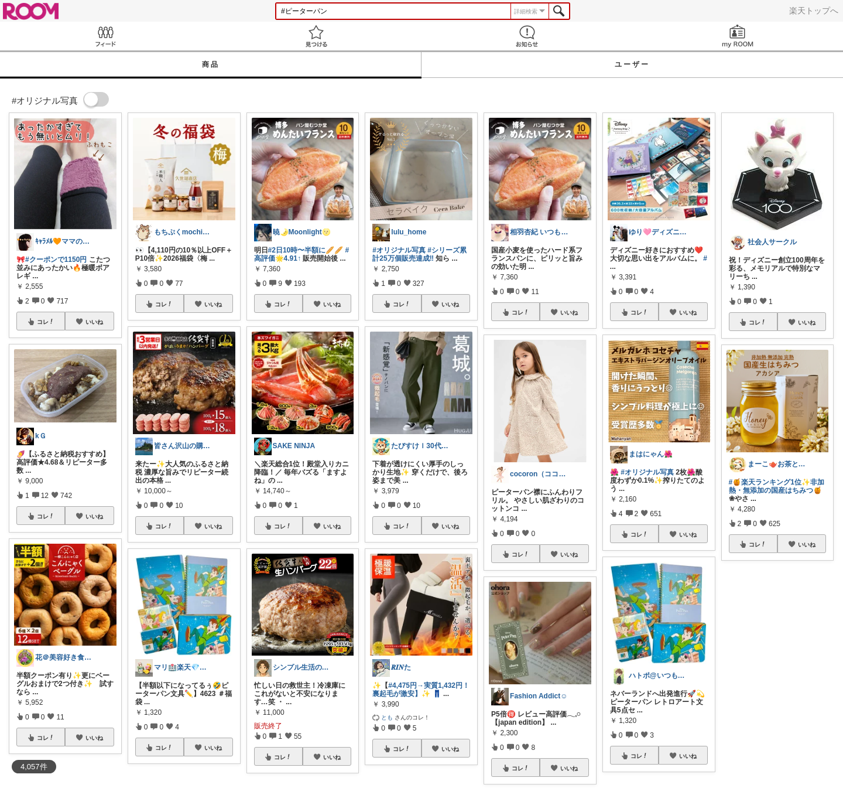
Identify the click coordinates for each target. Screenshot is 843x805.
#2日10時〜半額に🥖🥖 (306, 250)
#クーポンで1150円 (56, 259)
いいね (94, 322)
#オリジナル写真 (399, 250)
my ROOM (737, 36)
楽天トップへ (813, 10)
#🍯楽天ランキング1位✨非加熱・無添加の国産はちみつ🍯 (776, 486)
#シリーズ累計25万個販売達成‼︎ (419, 254)
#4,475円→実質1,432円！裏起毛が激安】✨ (421, 689)
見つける (316, 36)
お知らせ (527, 36)
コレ (45, 322)
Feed (105, 36)
